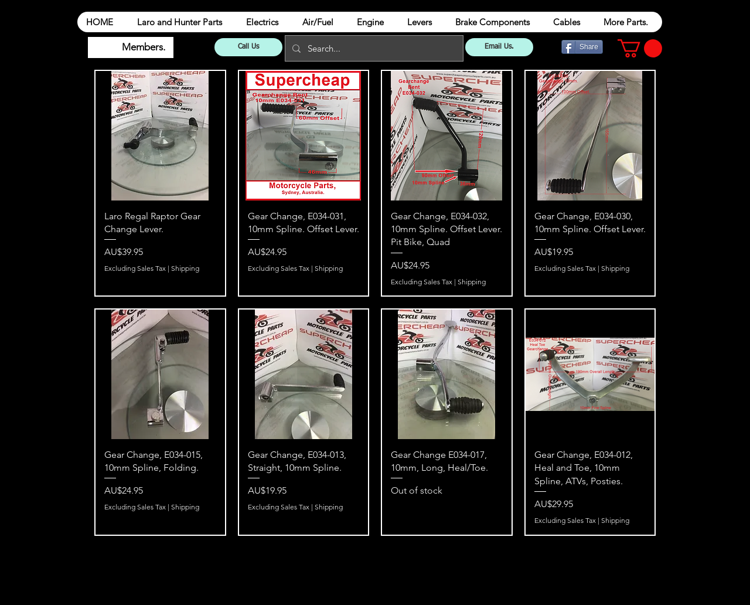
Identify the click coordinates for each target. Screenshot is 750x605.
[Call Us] (248, 47)
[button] (640, 48)
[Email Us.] (499, 47)
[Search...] (373, 48)
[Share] (582, 47)
